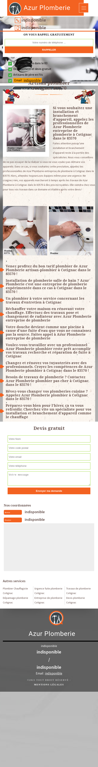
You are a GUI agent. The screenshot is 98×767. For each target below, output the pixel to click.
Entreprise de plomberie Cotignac (48, 600)
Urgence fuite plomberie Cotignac (48, 591)
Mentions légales (49, 684)
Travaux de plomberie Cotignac (78, 591)
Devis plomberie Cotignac (75, 600)
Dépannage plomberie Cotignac (15, 600)
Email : (49, 673)
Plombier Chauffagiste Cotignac (15, 591)
